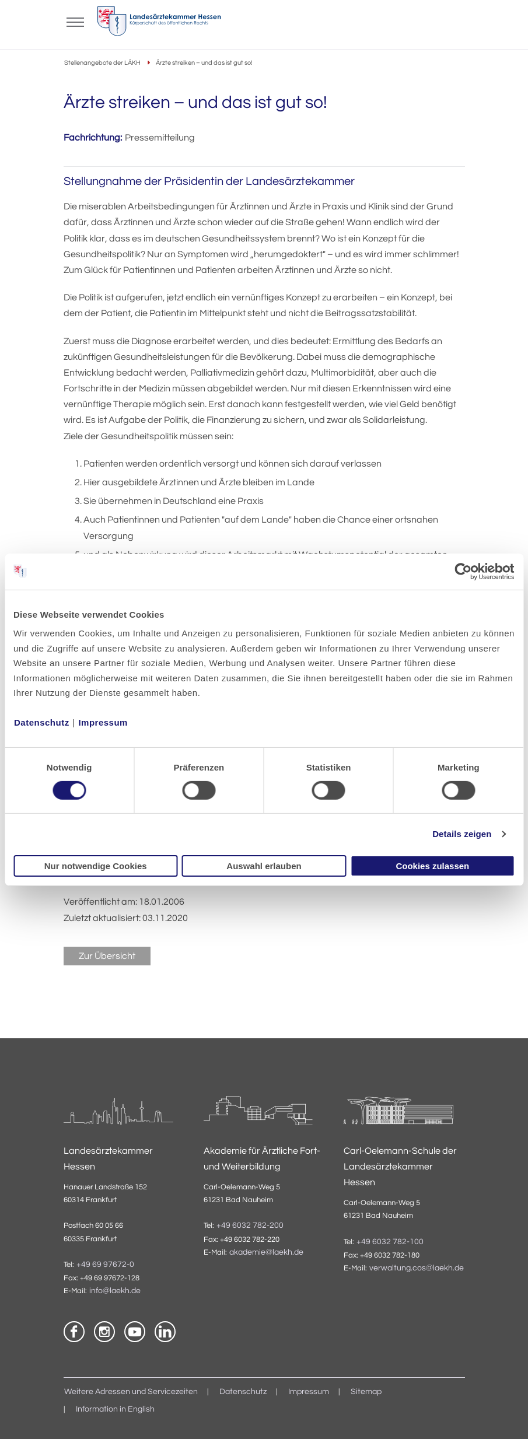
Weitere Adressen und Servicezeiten (131, 1392)
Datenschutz (41, 722)
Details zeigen (461, 834)
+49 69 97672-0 (105, 1265)
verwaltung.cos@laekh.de (416, 1268)
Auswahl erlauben (263, 866)
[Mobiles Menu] (75, 21)
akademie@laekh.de (266, 1252)
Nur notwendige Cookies (95, 866)
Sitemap (366, 1392)
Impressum (103, 722)
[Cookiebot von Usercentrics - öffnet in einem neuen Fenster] (463, 571)
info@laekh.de (115, 1291)
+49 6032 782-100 (390, 1242)
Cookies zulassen (432, 866)
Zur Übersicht (107, 956)
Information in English (115, 1409)
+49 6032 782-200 (250, 1225)
